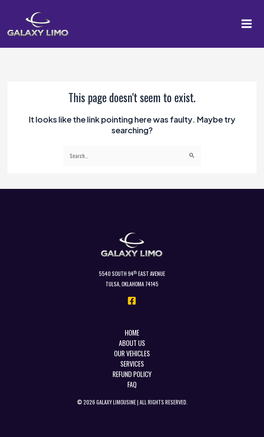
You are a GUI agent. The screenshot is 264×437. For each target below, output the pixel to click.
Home (132, 332)
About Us (132, 343)
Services (132, 363)
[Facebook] (131, 300)
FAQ (132, 384)
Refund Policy (132, 374)
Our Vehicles (132, 353)
